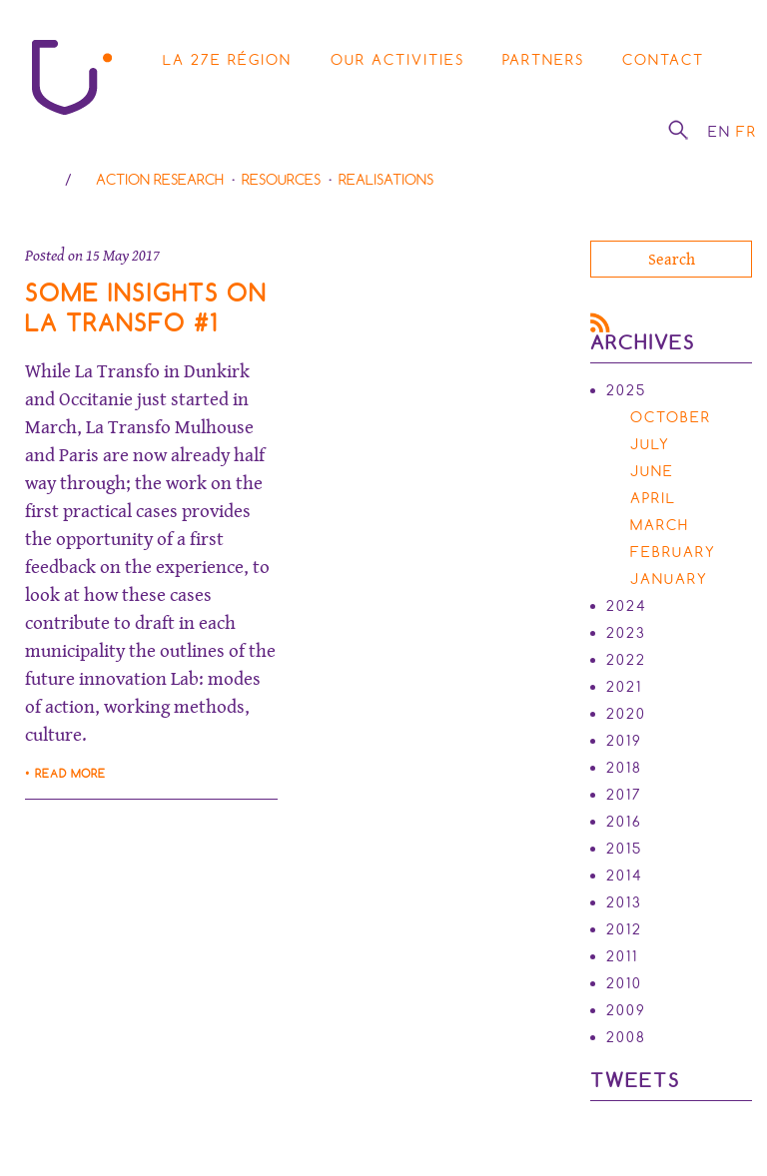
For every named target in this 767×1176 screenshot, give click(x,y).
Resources (281, 180)
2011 (622, 956)
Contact (663, 60)
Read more (70, 774)
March (659, 525)
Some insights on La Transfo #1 (146, 308)
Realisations (386, 180)
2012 (624, 929)
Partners (543, 60)
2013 (624, 902)
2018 (624, 768)
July (650, 444)
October (670, 417)
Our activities (397, 60)
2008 (626, 1037)
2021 (624, 687)
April (653, 498)
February (673, 552)
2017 (624, 795)
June (652, 471)
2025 (626, 390)
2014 (624, 875)
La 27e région (227, 60)
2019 (624, 741)
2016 (624, 822)
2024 (626, 606)
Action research (160, 180)
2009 (626, 1010)
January (669, 579)
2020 (626, 714)
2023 (626, 633)
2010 (624, 983)
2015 (624, 849)
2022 (626, 660)
